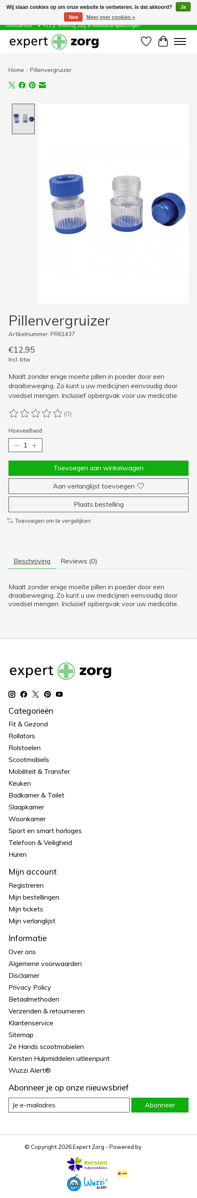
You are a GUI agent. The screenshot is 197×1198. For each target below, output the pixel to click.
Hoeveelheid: (25, 431)
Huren (17, 855)
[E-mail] (69, 1105)
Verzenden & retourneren (46, 1011)
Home (16, 69)
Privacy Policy (29, 987)
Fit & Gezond (28, 724)
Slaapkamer (26, 807)
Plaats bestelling (99, 504)
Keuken (19, 784)
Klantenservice (30, 1023)
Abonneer (160, 1105)
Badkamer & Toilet (36, 796)
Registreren (26, 885)
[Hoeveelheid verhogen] (34, 446)
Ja (183, 7)
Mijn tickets (25, 909)
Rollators (21, 736)
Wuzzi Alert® (29, 1070)
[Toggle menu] (180, 41)
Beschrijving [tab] (32, 561)
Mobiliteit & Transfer (39, 772)
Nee (73, 17)
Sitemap (20, 1035)
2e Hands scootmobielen (46, 1047)
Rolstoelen (24, 748)
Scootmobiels (28, 760)
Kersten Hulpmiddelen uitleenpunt (59, 1058)
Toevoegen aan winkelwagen (98, 468)
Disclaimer (23, 976)
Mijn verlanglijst (31, 921)
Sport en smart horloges (45, 831)
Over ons (22, 952)
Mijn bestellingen (33, 897)
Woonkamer (27, 819)
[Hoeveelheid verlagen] (16, 446)
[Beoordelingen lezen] (36, 414)
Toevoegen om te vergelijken (49, 521)
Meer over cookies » (110, 17)
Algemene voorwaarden (45, 964)
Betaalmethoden (33, 999)
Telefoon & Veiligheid (40, 843)
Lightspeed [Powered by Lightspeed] (157, 1147)
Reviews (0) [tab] (79, 561)
